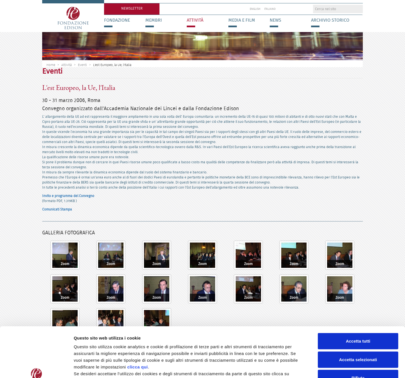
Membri (153, 20)
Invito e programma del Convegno (68, 195)
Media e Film (241, 20)
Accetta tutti (358, 298)
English (255, 9)
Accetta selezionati (358, 316)
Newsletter (132, 8)
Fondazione (117, 20)
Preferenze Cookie (295, 367)
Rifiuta (358, 334)
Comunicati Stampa (57, 209)
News (275, 20)
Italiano (270, 9)
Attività (195, 20)
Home (50, 64)
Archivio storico (330, 20)
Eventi (82, 64)
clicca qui (137, 324)
